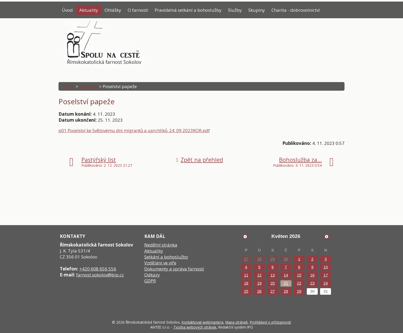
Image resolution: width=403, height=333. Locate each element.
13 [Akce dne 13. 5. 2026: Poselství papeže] (272, 275)
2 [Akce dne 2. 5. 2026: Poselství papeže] (312, 259)
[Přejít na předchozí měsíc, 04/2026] (245, 236)
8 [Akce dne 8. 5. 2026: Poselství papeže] (299, 267)
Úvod (67, 10)
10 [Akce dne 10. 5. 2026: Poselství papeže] (325, 267)
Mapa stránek (236, 322)
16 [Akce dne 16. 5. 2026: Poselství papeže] (312, 275)
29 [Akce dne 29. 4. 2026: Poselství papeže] (272, 259)
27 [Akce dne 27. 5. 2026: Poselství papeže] (272, 291)
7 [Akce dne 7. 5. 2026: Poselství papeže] (286, 267)
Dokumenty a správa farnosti (174, 269)
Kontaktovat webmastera (202, 322)
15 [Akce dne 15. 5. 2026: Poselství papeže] (299, 275)
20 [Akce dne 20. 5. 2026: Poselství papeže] (272, 283)
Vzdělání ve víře (160, 263)
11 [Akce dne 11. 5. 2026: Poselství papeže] (246, 275)
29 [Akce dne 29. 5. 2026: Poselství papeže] (299, 291)
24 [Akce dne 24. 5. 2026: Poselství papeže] (325, 283)
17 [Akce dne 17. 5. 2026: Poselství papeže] (325, 275)
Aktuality (88, 10)
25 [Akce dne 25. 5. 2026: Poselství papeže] (246, 291)
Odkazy (152, 275)
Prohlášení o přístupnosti (270, 322)
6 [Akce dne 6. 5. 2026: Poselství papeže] (272, 267)
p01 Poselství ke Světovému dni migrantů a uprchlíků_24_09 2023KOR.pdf (134, 130)
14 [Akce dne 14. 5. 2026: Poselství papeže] (286, 275)
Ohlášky (113, 10)
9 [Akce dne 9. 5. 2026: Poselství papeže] (312, 267)
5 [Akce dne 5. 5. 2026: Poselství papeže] (259, 267)
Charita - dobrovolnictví (295, 10)
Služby (235, 10)
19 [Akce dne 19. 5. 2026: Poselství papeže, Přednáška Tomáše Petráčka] (259, 283)
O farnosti (138, 10)
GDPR (150, 281)
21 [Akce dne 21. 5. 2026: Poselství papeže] (286, 283)
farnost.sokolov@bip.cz (100, 275)
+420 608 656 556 (97, 269)
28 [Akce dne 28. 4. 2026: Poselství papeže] (259, 259)
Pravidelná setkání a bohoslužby (188, 10)
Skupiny (256, 10)
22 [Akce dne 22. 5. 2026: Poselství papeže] (299, 283)
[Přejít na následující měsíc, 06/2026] (326, 236)
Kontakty (71, 23)
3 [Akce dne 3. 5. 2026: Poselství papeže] (325, 259)
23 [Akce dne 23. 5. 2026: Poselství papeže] (312, 283)
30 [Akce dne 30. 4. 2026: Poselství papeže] (286, 259)
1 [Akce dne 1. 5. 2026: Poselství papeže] (299, 259)
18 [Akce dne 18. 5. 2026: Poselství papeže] (246, 283)
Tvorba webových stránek (194, 327)
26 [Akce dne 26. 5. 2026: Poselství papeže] (259, 291)
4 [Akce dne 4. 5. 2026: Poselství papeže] (246, 267)
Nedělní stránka (160, 245)
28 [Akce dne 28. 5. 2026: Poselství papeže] (286, 291)
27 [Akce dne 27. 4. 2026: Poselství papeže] (246, 259)
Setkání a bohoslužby (166, 257)
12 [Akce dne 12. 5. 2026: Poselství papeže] (259, 275)
